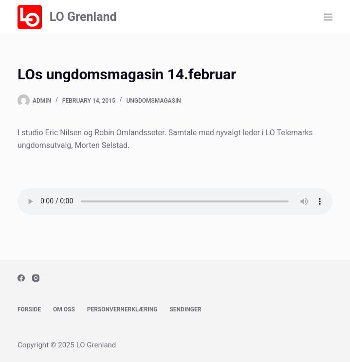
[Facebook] (21, 278)
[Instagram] (35, 278)
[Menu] (328, 17)
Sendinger (185, 309)
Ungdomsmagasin (153, 100)
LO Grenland (83, 17)
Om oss (64, 309)
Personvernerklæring (122, 309)
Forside (29, 309)
